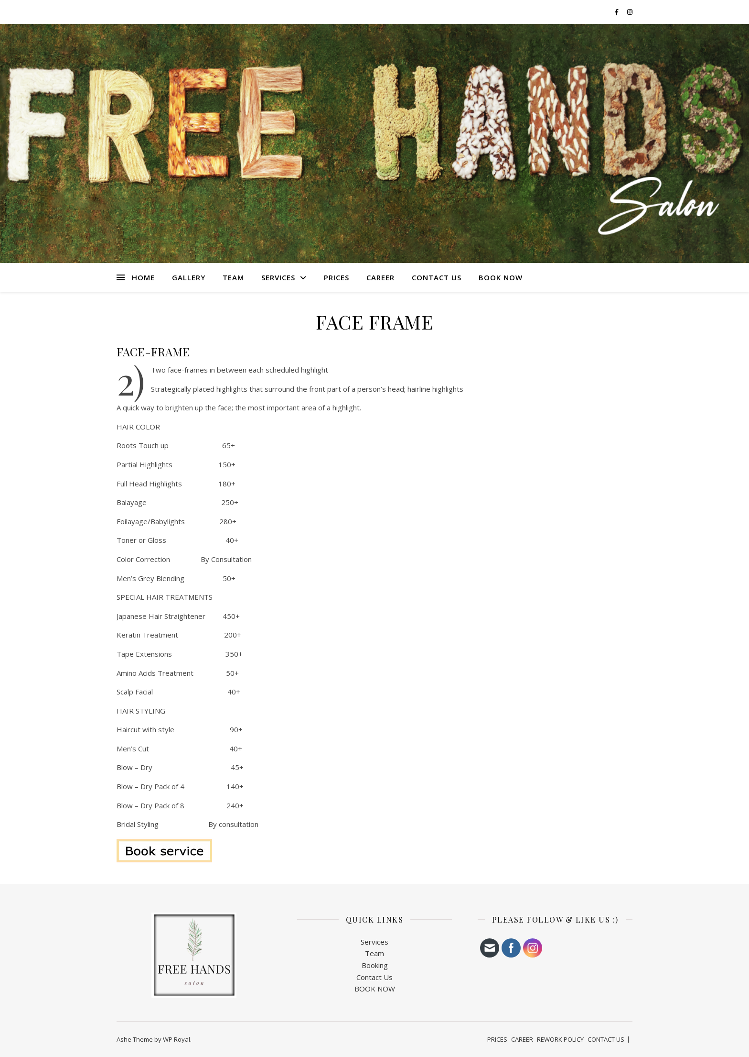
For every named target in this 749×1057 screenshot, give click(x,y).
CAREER (380, 277)
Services (374, 942)
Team (374, 953)
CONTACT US (436, 277)
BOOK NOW (501, 277)
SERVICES (278, 277)
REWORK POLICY (560, 1039)
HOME (143, 277)
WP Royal (176, 1039)
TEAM (233, 277)
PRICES (336, 277)
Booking (375, 965)
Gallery (188, 277)
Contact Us (374, 977)
